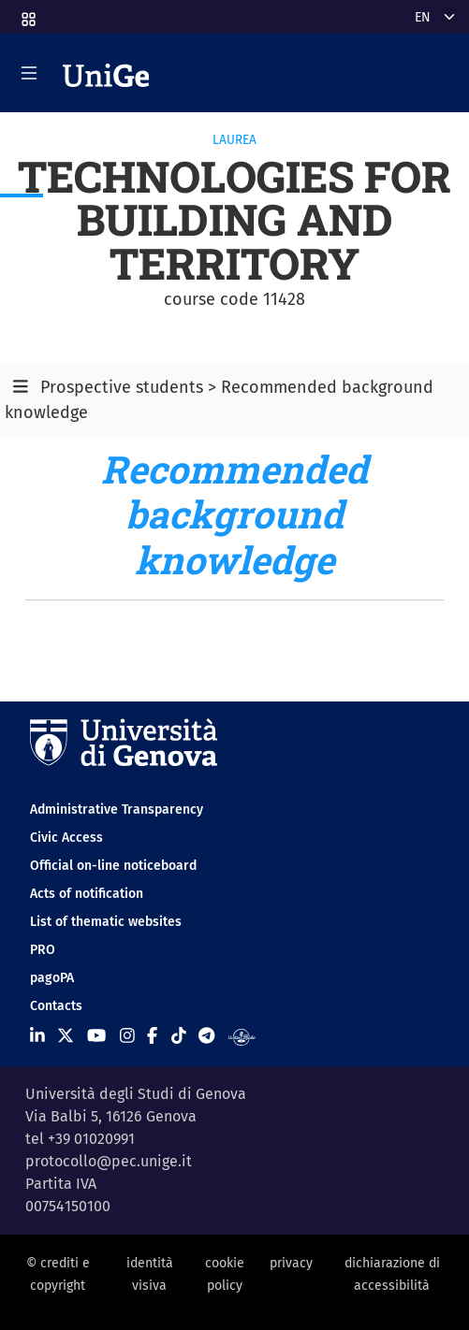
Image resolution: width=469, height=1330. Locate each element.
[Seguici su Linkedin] (37, 1036)
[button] (27, 14)
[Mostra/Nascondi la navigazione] (29, 73)
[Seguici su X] (65, 1036)
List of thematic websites (106, 922)
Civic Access (66, 838)
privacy (291, 1263)
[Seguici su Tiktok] (178, 1036)
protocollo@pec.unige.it (108, 1161)
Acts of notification (86, 894)
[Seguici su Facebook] (152, 1036)
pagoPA (52, 978)
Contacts (56, 1006)
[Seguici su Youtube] (96, 1036)
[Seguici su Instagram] (127, 1036)
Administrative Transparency (116, 809)
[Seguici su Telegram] (206, 1036)
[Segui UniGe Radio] (242, 1036)
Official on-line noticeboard (113, 866)
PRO (42, 950)
